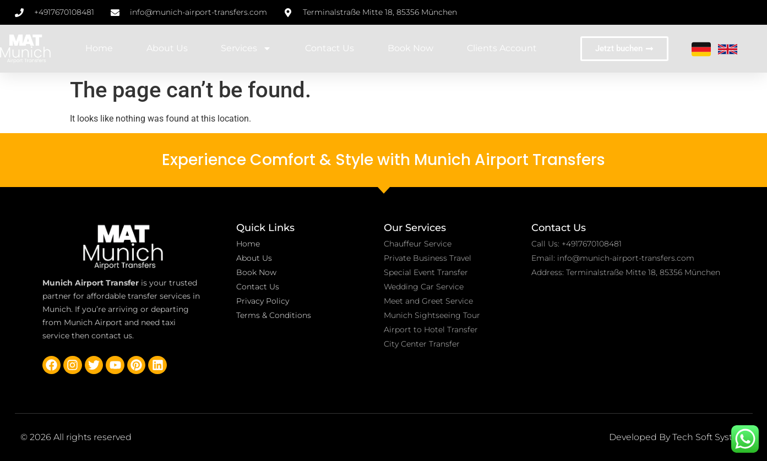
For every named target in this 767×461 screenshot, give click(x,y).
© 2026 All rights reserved (76, 437)
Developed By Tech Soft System (678, 437)
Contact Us (329, 48)
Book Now (410, 48)
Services (246, 48)
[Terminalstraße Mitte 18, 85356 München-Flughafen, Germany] (642, 337)
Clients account (502, 48)
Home (99, 48)
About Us (167, 48)
